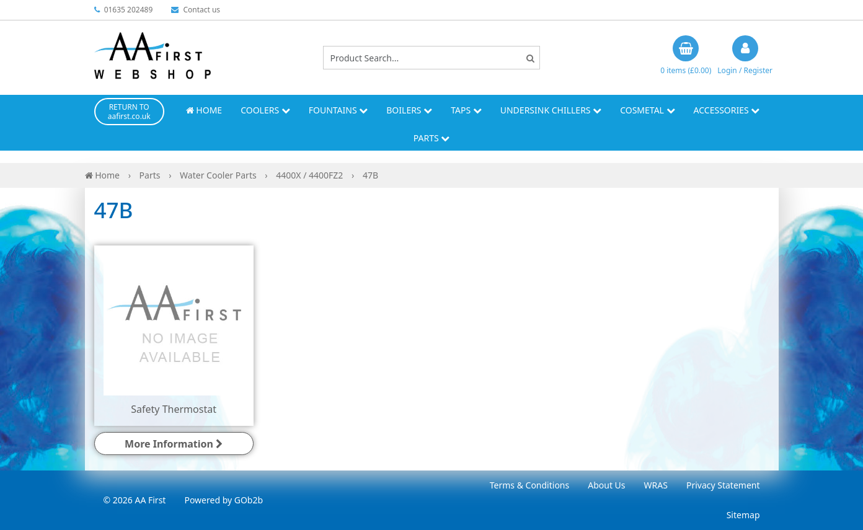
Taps (466, 110)
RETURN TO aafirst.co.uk (129, 111)
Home (204, 110)
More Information (174, 444)
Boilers (409, 110)
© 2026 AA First (135, 500)
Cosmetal (647, 110)
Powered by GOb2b (223, 500)
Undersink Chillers (550, 110)
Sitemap (743, 515)
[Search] (530, 57)
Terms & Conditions (530, 485)
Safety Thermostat (173, 409)
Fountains (338, 110)
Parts (432, 138)
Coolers (265, 110)
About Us (606, 485)
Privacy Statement (723, 485)
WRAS (656, 485)
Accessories (727, 110)
